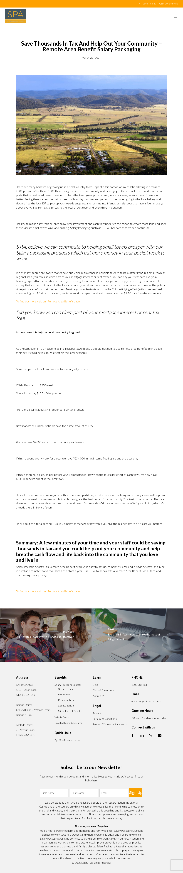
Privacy (97, 713)
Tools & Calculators (103, 690)
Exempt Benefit (66, 705)
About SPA (98, 695)
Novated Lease (66, 688)
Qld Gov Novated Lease (67, 740)
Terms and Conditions (105, 718)
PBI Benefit (64, 694)
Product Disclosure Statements (110, 724)
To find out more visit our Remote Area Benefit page (48, 301)
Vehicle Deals (62, 717)
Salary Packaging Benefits (68, 684)
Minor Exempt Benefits (70, 711)
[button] (176, 16)
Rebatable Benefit (67, 699)
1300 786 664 (139, 684)
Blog (95, 684)
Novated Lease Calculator (68, 722)
